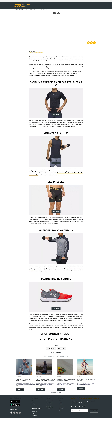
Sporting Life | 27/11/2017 (56, 26)
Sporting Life (25, 9)
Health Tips (59, 376)
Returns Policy (49, 405)
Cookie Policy (49, 409)
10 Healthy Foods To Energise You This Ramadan (66, 380)
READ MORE (20, 389)
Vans (59, 411)
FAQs (33, 413)
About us (34, 401)
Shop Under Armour (56, 334)
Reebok (59, 409)
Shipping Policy (49, 407)
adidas (60, 403)
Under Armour (62, 348)
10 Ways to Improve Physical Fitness (85, 380)
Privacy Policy (49, 403)
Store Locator (35, 405)
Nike (60, 401)
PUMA (60, 405)
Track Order (34, 415)
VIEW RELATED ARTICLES (56, 392)
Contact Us (34, 411)
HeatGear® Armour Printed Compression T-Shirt (47, 124)
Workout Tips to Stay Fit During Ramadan (23, 380)
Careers (33, 403)
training (53, 348)
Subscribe (94, 410)
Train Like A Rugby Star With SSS (38, 9)
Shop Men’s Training (56, 339)
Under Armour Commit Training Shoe (70, 318)
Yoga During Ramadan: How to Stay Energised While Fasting (45, 380)
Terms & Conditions (50, 401)
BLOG (56, 12)
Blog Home (18, 9)
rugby (48, 348)
